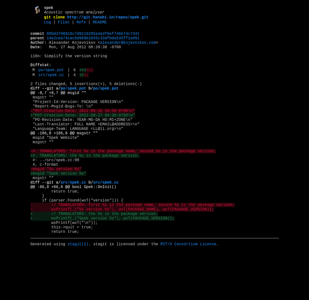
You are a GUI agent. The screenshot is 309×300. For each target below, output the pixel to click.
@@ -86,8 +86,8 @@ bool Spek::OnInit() (73, 224)
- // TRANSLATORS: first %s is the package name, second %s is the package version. (133, 246)
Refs (81, 25)
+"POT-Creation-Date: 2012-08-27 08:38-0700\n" (83, 136)
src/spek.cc (51, 88)
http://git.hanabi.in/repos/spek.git (107, 19)
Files (63, 25)
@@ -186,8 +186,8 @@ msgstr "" (64, 158)
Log (47, 25)
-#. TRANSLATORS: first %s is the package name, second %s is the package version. (123, 180)
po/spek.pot (51, 82)
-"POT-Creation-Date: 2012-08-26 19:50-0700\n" (83, 131)
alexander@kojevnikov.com (128, 49)
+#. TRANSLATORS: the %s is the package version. (85, 186)
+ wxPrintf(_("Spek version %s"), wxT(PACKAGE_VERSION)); (102, 262)
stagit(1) (78, 292)
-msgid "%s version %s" (56, 202)
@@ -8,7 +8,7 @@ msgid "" (58, 109)
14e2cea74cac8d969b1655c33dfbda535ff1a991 (93, 43)
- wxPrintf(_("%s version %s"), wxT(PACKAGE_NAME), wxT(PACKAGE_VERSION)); (122, 251)
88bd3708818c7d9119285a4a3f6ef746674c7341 (93, 38)
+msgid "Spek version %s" (58, 207)
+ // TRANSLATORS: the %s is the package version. (94, 257)
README (100, 25)
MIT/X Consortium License (188, 292)
